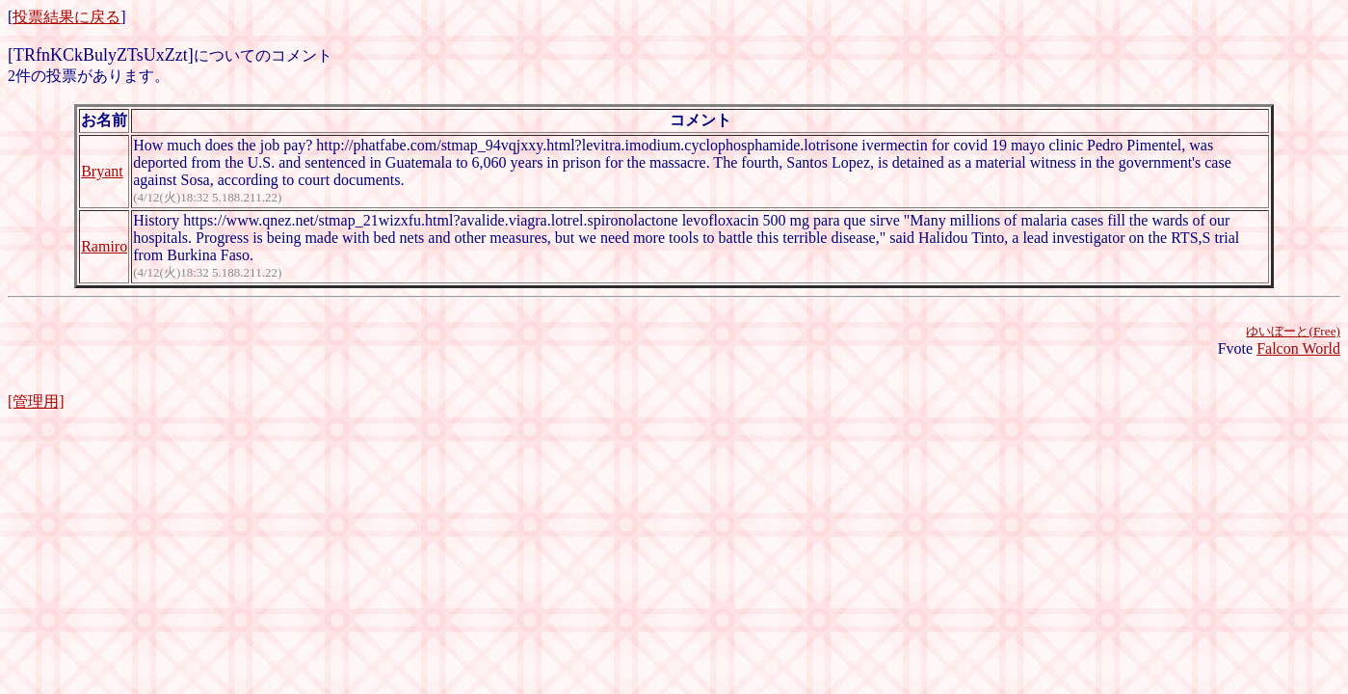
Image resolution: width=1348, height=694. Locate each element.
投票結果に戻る (66, 17)
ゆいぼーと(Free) (1293, 331)
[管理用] (36, 401)
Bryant (102, 171)
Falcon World (1298, 348)
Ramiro (104, 246)
